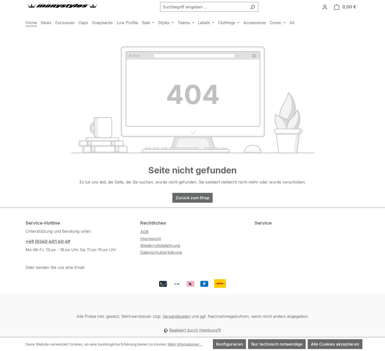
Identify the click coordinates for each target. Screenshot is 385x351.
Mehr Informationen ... (185, 344)
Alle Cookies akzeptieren (335, 344)
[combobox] (203, 7)
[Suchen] (252, 7)
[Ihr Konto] (325, 7)
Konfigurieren (229, 344)
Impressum (150, 238)
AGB (144, 231)
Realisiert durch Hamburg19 (195, 330)
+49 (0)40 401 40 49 (48, 241)
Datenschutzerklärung (161, 252)
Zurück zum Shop (192, 197)
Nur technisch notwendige (276, 344)
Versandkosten (176, 316)
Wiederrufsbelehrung (160, 245)
